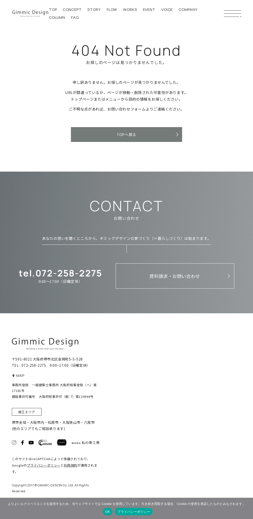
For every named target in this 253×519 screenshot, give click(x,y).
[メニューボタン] (232, 13)
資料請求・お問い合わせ (174, 276)
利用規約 (70, 465)
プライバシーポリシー (44, 465)
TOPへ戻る (126, 134)
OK (107, 512)
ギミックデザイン (30, 13)
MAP (18, 375)
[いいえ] (246, 508)
